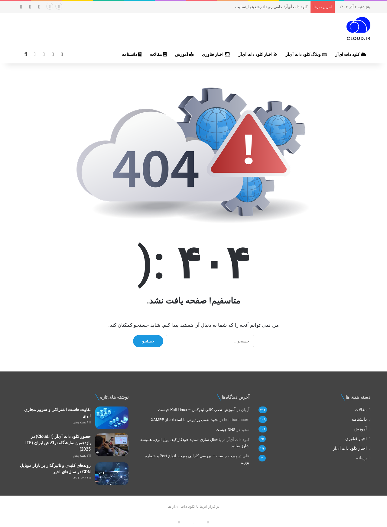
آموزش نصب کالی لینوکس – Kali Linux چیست (197, 409)
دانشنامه (131, 54)
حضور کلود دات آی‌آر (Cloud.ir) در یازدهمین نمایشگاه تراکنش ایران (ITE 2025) (58, 442)
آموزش (184, 54)
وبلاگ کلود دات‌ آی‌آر (306, 54)
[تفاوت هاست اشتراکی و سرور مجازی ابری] (111, 417)
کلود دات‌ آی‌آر (350, 54)
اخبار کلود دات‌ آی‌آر (258, 54)
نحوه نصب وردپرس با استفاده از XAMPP (185, 419)
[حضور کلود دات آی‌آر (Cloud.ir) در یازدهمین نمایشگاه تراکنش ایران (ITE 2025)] (111, 444)
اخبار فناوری (216, 54)
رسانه (361, 457)
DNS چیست (226, 429)
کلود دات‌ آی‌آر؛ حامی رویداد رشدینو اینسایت (271, 7)
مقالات (158, 54)
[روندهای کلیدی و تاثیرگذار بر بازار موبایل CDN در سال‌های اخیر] (111, 473)
